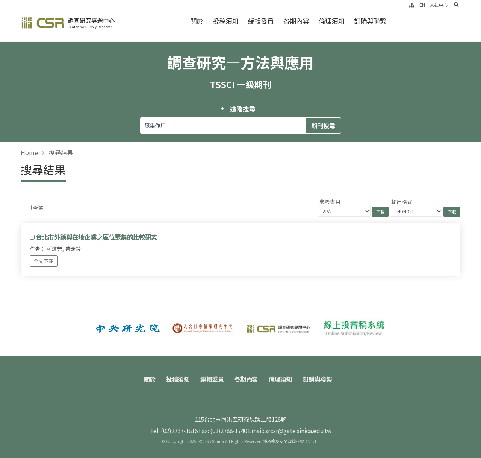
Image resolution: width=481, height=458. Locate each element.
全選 (38, 208)
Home (29, 152)
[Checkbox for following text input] (29, 207)
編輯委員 (261, 21)
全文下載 (43, 261)
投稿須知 (225, 21)
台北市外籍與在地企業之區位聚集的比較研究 (96, 237)
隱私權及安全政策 (279, 441)
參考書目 (329, 201)
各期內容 (296, 21)
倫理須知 (331, 21)
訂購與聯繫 (370, 21)
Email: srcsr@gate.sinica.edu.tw (289, 430)
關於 (196, 21)
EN (422, 5)
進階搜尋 (242, 108)
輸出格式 (401, 201)
